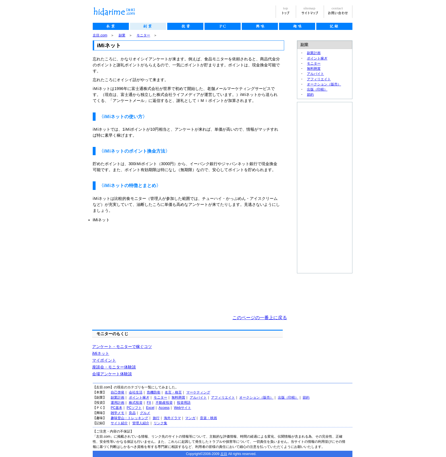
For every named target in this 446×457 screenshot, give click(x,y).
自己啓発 (117, 392)
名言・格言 (173, 392)
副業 (122, 35)
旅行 (156, 418)
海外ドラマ (172, 418)
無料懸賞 (314, 69)
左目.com (100, 35)
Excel (150, 408)
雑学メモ (117, 413)
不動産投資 (164, 403)
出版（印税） (317, 89)
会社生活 (136, 392)
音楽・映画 (208, 418)
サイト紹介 (119, 423)
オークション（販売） (324, 84)
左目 (223, 454)
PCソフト (134, 408)
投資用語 (184, 403)
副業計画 (314, 53)
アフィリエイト (319, 79)
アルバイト (315, 74)
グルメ (145, 413)
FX (149, 403)
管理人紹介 (140, 423)
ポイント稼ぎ (317, 58)
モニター (143, 35)
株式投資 (136, 403)
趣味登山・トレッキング (129, 418)
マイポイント (104, 360)
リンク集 (160, 423)
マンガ (190, 418)
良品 (132, 413)
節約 (310, 95)
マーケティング (198, 392)
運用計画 (117, 403)
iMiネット (100, 353)
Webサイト (182, 408)
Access (164, 408)
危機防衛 (153, 392)
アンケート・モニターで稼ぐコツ (122, 346)
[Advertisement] (140, 269)
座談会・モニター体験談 (114, 367)
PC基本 (116, 408)
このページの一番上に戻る (259, 317)
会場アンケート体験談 (112, 374)
